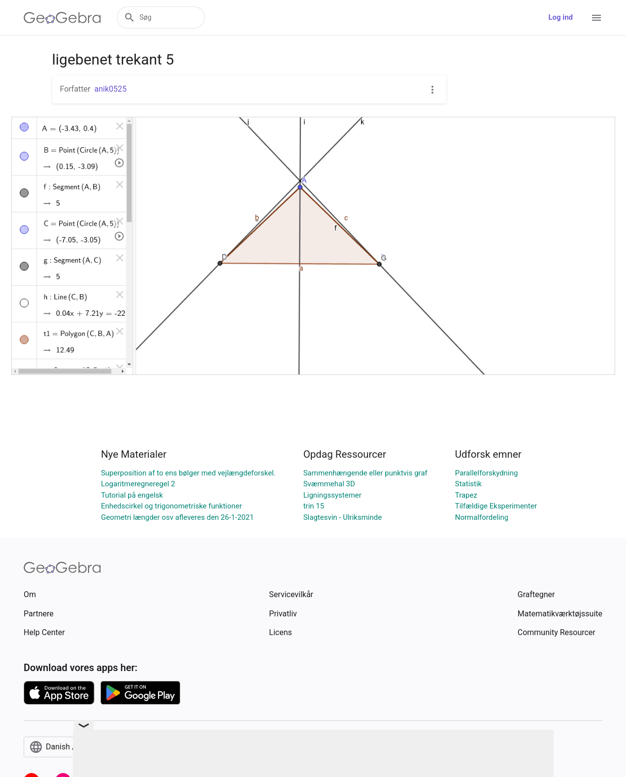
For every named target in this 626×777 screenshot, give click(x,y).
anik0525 (110, 89)
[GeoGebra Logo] (62, 18)
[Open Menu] (596, 18)
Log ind (560, 17)
